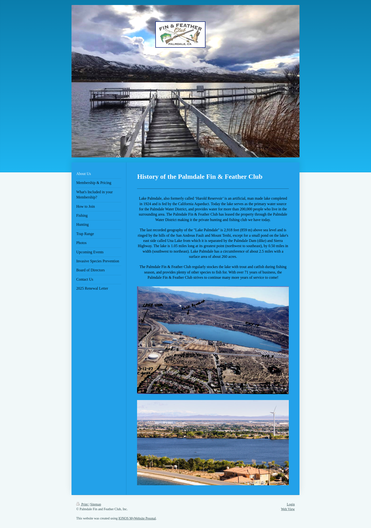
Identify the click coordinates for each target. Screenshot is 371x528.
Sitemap (95, 504)
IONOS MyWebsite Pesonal (137, 518)
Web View (288, 509)
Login (291, 504)
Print (82, 504)
